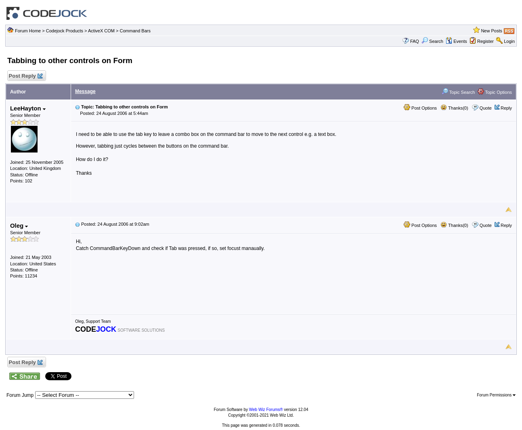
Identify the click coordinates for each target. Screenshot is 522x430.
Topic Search (458, 92)
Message (85, 91)
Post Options (420, 108)
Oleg (19, 225)
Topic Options (495, 92)
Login (509, 41)
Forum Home (28, 30)
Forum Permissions (496, 395)
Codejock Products (64, 30)
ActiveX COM (101, 30)
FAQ (414, 41)
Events (456, 41)
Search (432, 41)
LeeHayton (28, 108)
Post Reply (25, 76)
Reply (506, 108)
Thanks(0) (454, 108)
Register (485, 41)
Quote (486, 108)
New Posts (491, 30)
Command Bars (135, 30)
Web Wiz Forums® (266, 409)
